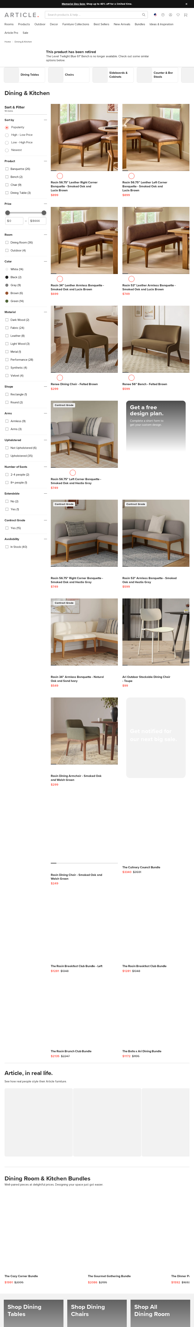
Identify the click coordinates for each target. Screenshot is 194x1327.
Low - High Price (22, 140)
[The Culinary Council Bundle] (155, 831)
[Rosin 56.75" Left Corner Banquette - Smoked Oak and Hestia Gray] (84, 432)
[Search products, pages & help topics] (142, 15)
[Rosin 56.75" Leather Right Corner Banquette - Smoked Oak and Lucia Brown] (84, 135)
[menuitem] (9, 24)
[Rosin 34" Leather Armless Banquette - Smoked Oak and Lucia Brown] (84, 238)
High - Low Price (22, 132)
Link (6, 67)
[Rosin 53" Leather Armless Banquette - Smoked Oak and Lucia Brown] (155, 238)
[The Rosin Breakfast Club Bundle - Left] (84, 929)
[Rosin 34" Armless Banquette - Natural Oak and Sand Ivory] (84, 630)
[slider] (7, 211)
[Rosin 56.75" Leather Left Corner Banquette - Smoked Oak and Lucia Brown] (155, 135)
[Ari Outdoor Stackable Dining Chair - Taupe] (155, 630)
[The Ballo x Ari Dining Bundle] (155, 1015)
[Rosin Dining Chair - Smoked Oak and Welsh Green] (84, 828)
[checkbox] (26, 167)
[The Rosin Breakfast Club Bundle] (155, 929)
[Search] (93, 15)
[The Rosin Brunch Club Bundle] (84, 1015)
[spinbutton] (14, 219)
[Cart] (185, 15)
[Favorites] (178, 15)
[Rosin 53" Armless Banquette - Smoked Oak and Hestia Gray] (155, 531)
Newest (16, 148)
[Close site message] (186, 4)
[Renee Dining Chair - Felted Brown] (84, 337)
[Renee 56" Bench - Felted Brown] (155, 337)
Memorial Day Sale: (74, 4)
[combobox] (155, 15)
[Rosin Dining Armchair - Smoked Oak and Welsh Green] (84, 729)
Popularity (17, 125)
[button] (163, 15)
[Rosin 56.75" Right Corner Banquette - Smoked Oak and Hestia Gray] (84, 531)
